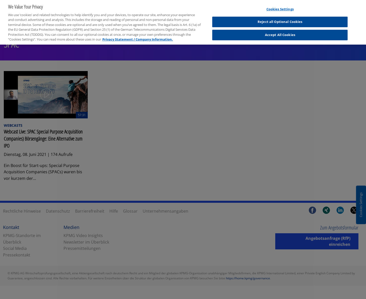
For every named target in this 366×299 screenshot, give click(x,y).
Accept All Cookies (280, 32)
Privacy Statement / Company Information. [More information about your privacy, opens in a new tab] (137, 37)
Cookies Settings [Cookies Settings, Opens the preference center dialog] (280, 7)
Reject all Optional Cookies (280, 20)
